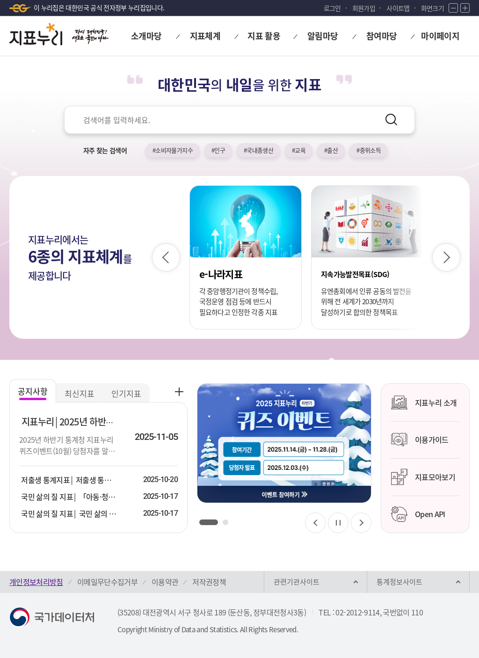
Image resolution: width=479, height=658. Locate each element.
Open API (418, 514)
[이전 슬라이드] (166, 257)
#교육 (298, 150)
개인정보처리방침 (36, 581)
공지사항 (33, 391)
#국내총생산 (258, 150)
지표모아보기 (423, 476)
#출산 (331, 150)
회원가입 (363, 8)
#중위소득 (368, 150)
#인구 (218, 150)
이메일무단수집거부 (107, 581)
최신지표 (79, 393)
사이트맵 (397, 8)
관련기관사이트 (296, 582)
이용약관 (165, 581)
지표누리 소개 (424, 402)
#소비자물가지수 (172, 150)
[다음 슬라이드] (446, 257)
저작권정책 (209, 581)
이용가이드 (420, 439)
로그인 (332, 8)
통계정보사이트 (399, 582)
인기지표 (126, 393)
